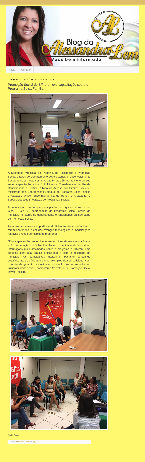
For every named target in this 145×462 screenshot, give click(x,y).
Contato (26, 69)
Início (12, 69)
